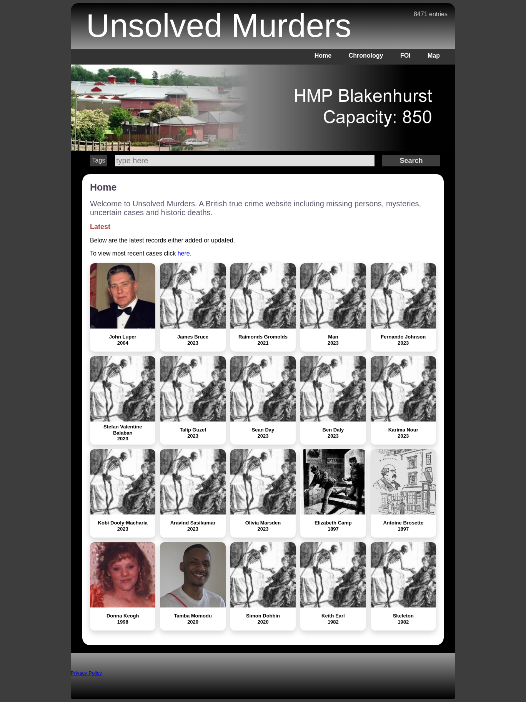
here (184, 253)
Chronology (366, 55)
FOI (405, 55)
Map (434, 55)
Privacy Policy (86, 673)
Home (323, 55)
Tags (98, 160)
